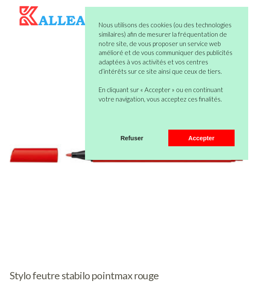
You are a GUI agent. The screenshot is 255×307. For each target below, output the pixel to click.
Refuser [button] (131, 138)
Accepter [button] (201, 138)
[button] (100, 118)
